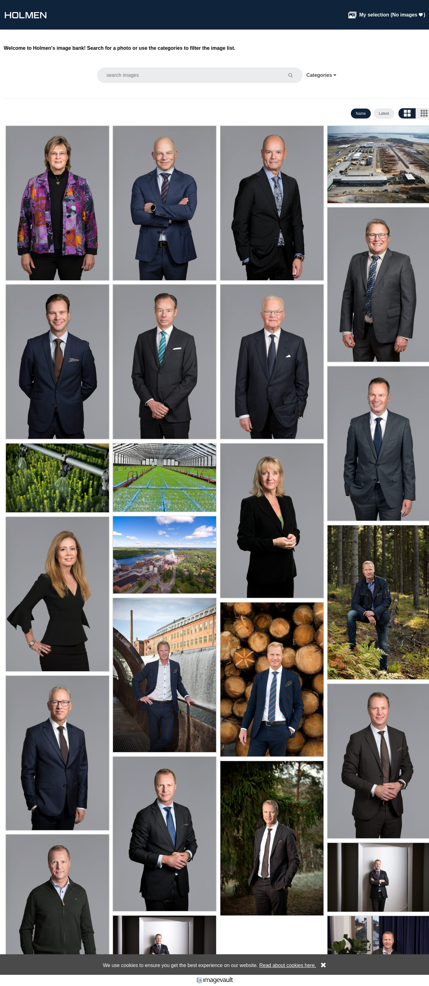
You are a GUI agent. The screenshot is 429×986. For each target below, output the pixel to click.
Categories (321, 75)
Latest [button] (384, 113)
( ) (386, 14)
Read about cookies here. (287, 965)
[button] (294, 75)
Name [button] (361, 113)
